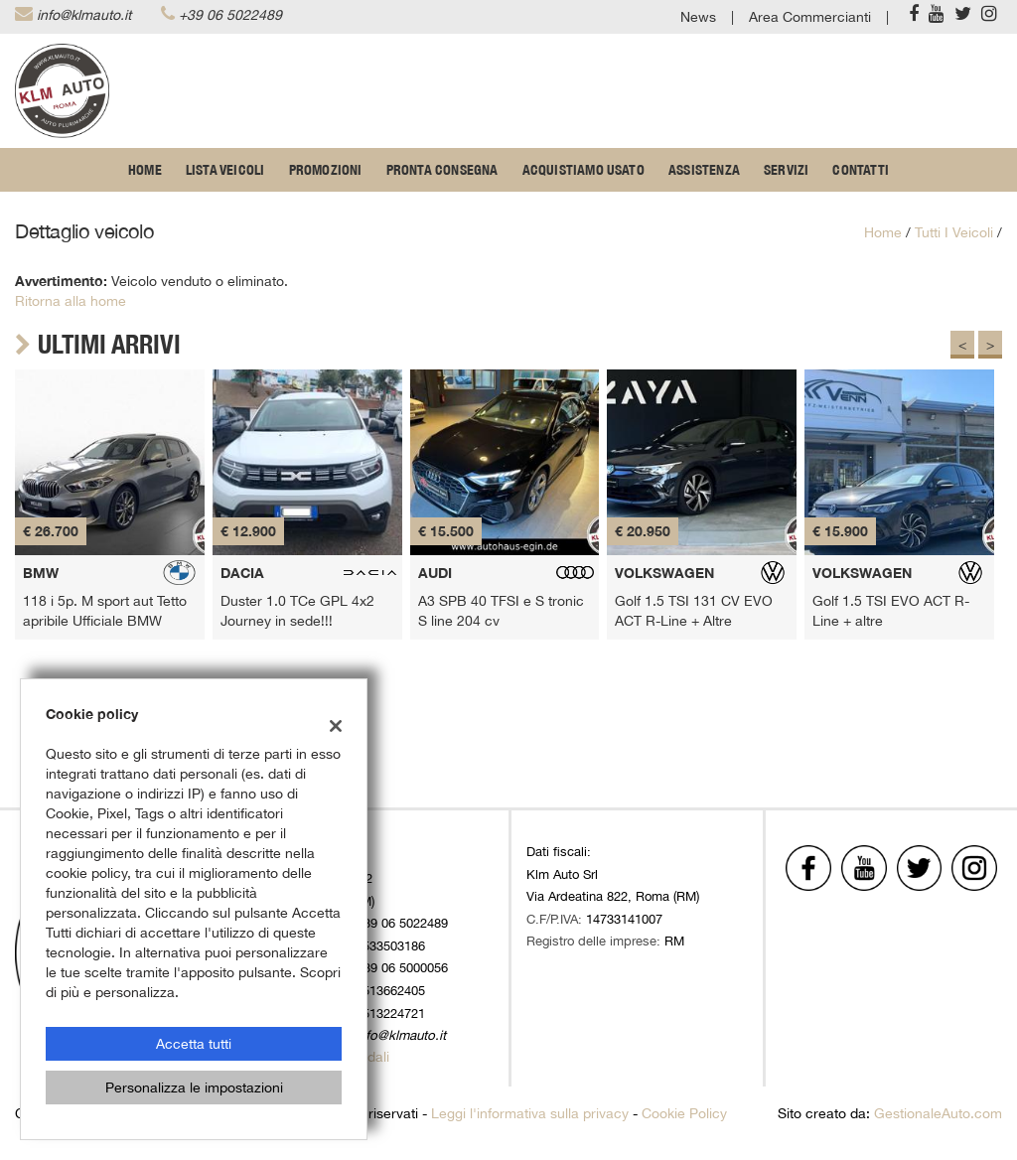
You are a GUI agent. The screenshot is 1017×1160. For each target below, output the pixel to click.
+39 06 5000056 (402, 967)
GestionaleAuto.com (938, 1113)
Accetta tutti (193, 1044)
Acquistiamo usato (583, 170)
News (698, 17)
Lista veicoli (225, 170)
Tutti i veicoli (954, 232)
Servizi (786, 170)
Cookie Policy (684, 1113)
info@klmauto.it (84, 15)
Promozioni (326, 170)
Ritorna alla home (70, 301)
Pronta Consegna (442, 170)
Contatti (860, 170)
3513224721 (390, 1013)
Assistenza (704, 170)
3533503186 (390, 945)
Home (145, 170)
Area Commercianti (810, 17)
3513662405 (390, 990)
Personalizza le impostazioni (194, 1087)
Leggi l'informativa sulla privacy (530, 1113)
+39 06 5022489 (230, 15)
